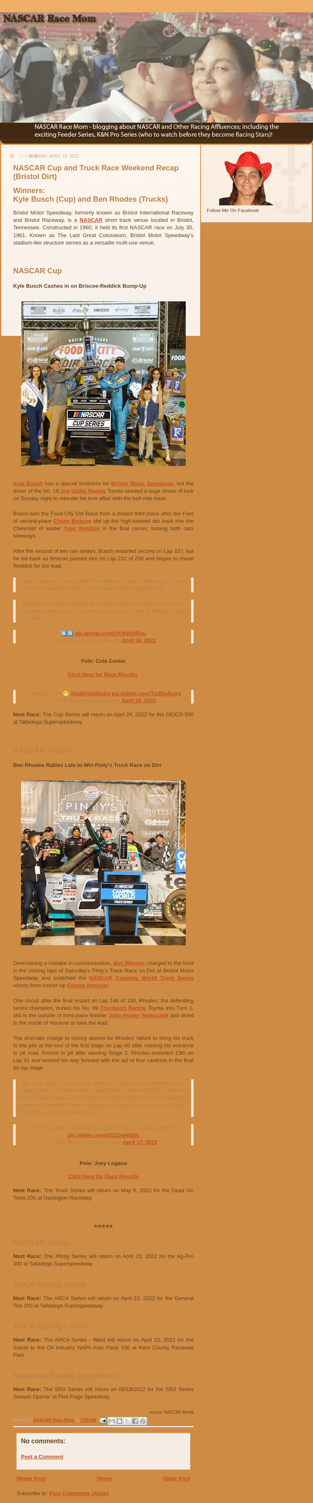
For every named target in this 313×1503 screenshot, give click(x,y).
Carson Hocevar (87, 985)
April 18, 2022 (138, 640)
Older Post (176, 1478)
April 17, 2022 (140, 1142)
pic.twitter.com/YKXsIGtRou (110, 633)
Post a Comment (42, 1457)
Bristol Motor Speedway (142, 483)
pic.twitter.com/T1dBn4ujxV (147, 693)
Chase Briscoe (72, 521)
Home (104, 1478)
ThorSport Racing (123, 1008)
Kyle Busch (28, 483)
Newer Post (31, 1478)
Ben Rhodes (129, 963)
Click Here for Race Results (103, 674)
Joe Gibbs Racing (83, 491)
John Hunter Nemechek (138, 1015)
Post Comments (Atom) (79, 1493)
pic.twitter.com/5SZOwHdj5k (103, 1135)
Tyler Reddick (82, 528)
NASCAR (91, 220)
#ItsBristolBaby (90, 693)
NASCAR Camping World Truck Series (141, 978)
